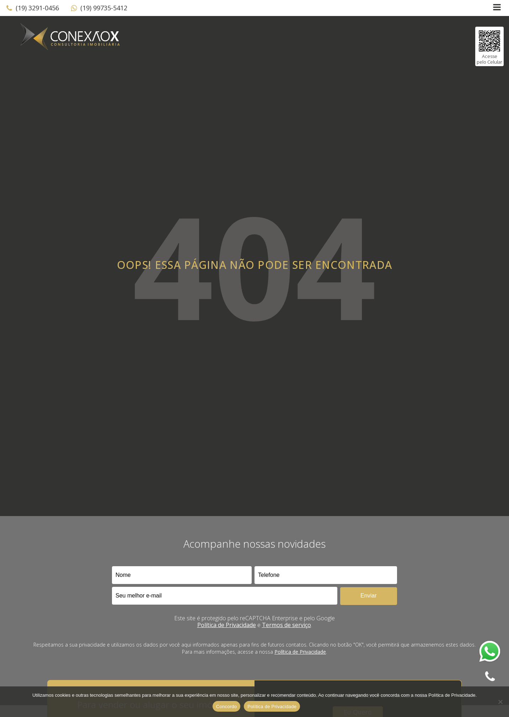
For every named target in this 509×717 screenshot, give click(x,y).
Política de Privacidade (226, 625)
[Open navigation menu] (497, 8)
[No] (500, 701)
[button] (32, 8)
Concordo (226, 706)
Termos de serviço (286, 625)
